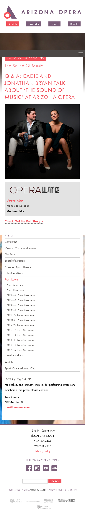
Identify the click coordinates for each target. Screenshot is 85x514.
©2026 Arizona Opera (19, 490)
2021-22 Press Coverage (20, 315)
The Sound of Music (24, 65)
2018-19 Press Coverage (20, 330)
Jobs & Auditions (14, 273)
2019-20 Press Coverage (20, 325)
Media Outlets (14, 354)
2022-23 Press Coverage (20, 310)
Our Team (10, 254)
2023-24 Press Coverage (20, 305)
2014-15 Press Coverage (20, 349)
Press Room (11, 279)
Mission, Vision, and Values (20, 248)
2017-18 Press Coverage (20, 335)
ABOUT (9, 236)
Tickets (54, 24)
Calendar (33, 24)
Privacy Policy (42, 451)
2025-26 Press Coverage (20, 295)
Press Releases (14, 285)
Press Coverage (15, 290)
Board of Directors (15, 260)
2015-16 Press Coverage (20, 344)
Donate (74, 24)
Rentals (13, 24)
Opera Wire (14, 200)
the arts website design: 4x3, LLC (61, 490)
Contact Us (11, 241)
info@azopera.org (42, 460)
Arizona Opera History (18, 266)
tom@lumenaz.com (17, 407)
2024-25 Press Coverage (20, 300)
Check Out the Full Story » (24, 221)
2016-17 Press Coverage (20, 339)
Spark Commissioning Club (20, 368)
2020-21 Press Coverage (20, 320)
